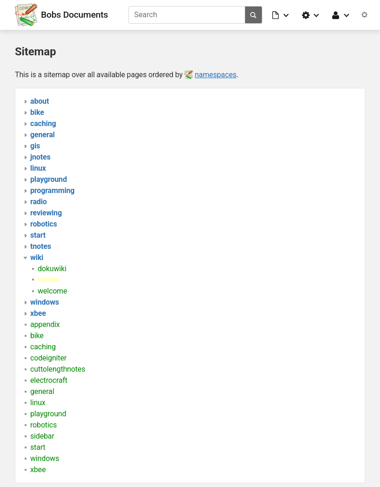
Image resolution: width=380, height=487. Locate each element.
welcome (52, 291)
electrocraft (48, 380)
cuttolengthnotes (57, 369)
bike (37, 335)
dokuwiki (52, 268)
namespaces (216, 74)
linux (38, 402)
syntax (48, 279)
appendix (45, 324)
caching (43, 346)
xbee (38, 469)
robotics (43, 424)
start (37, 447)
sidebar (42, 436)
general (42, 391)
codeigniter (48, 358)
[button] (281, 15)
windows (44, 458)
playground (48, 413)
